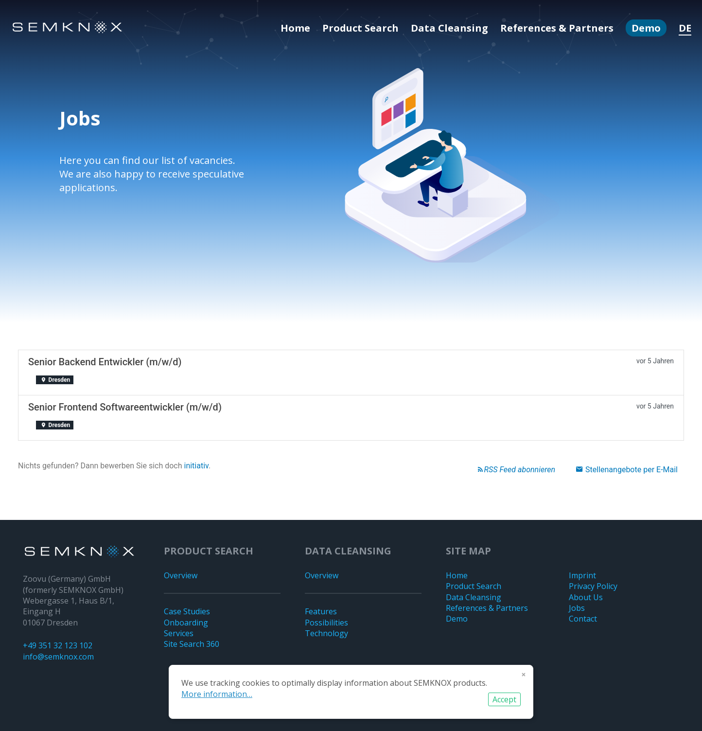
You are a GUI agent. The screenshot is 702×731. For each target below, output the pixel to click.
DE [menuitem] (685, 28)
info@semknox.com (58, 656)
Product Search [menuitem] (360, 28)
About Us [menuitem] (586, 597)
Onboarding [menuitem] (186, 622)
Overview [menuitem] (180, 575)
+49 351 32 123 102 (57, 645)
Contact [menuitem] (583, 618)
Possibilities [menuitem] (326, 622)
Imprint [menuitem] (582, 575)
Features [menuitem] (321, 611)
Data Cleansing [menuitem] (449, 28)
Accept (504, 699)
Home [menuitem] (295, 28)
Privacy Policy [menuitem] (593, 586)
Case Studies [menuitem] (187, 611)
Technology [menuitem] (326, 633)
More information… (216, 694)
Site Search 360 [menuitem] (191, 644)
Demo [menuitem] (646, 28)
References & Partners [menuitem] (557, 28)
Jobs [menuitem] (577, 608)
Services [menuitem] (178, 633)
